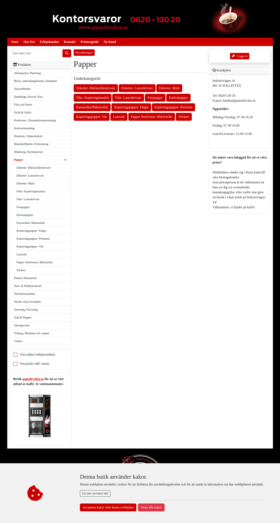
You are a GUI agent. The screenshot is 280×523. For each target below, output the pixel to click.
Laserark (22, 254)
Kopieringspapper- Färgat (31, 230)
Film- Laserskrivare (28, 199)
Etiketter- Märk (25, 183)
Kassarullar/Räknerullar (92, 107)
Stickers (21, 270)
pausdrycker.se (33, 379)
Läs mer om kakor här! (95, 493)
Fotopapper (23, 207)
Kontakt (70, 42)
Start (15, 42)
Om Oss (29, 42)
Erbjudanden (49, 42)
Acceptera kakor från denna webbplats (108, 507)
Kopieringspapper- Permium (33, 238)
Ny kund (110, 42)
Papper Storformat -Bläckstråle (35, 262)
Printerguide (90, 42)
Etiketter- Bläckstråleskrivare (34, 167)
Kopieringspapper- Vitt (30, 246)
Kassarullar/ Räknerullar (31, 222)
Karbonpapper (25, 215)
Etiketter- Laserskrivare (30, 175)
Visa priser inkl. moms (35, 363)
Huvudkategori (84, 52)
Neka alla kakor (151, 507)
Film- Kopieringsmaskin (31, 191)
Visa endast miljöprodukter (37, 354)
